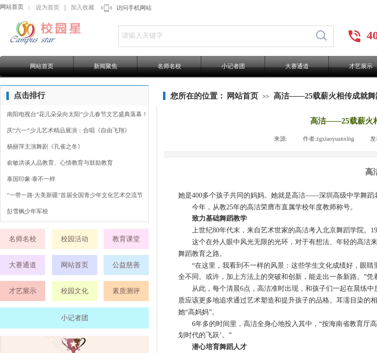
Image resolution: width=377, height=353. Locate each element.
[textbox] (214, 36)
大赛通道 (297, 66)
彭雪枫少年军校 (27, 211)
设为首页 (47, 7)
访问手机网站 (134, 7)
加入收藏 (82, 7)
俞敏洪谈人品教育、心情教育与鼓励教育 (60, 162)
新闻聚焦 (105, 66)
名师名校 (169, 66)
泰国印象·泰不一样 (31, 179)
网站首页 (12, 6)
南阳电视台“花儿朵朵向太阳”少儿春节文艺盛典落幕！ (77, 114)
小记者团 (233, 66)
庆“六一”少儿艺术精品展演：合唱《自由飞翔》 (68, 130)
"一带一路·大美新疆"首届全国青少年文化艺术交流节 (75, 195)
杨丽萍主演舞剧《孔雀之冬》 (45, 146)
